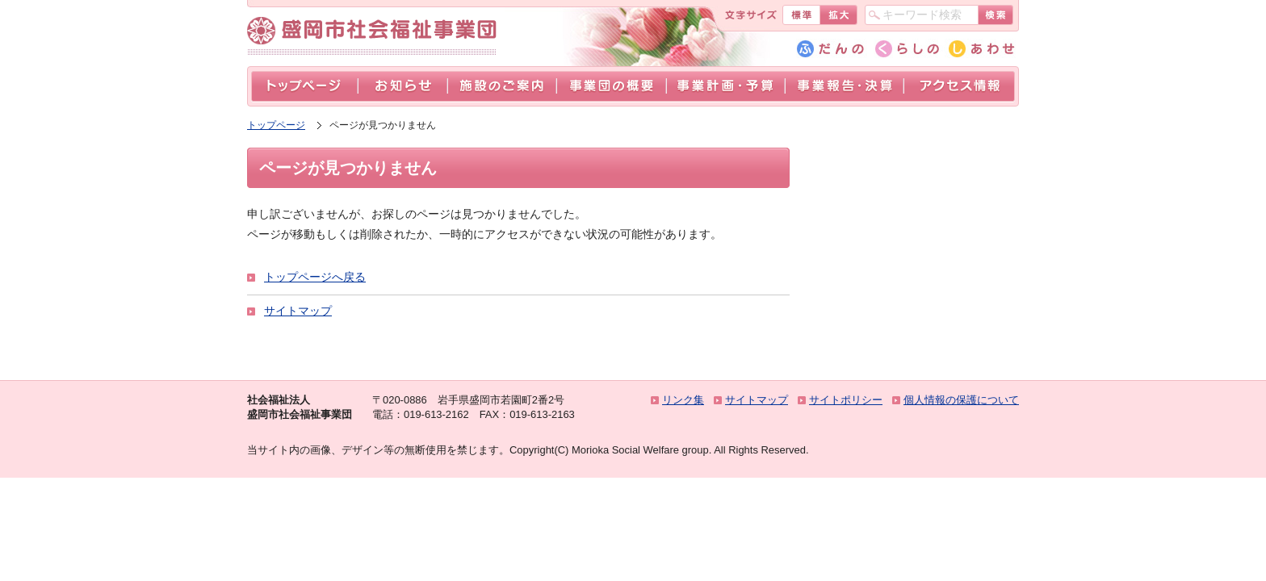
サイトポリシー (845, 400)
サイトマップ (298, 310)
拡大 (838, 15)
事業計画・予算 (725, 86)
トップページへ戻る (315, 276)
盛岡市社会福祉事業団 (376, 31)
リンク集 (683, 400)
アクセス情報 (959, 86)
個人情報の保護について (961, 400)
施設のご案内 (501, 86)
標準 (801, 15)
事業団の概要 (611, 86)
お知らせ (402, 86)
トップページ (304, 86)
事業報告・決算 (844, 86)
